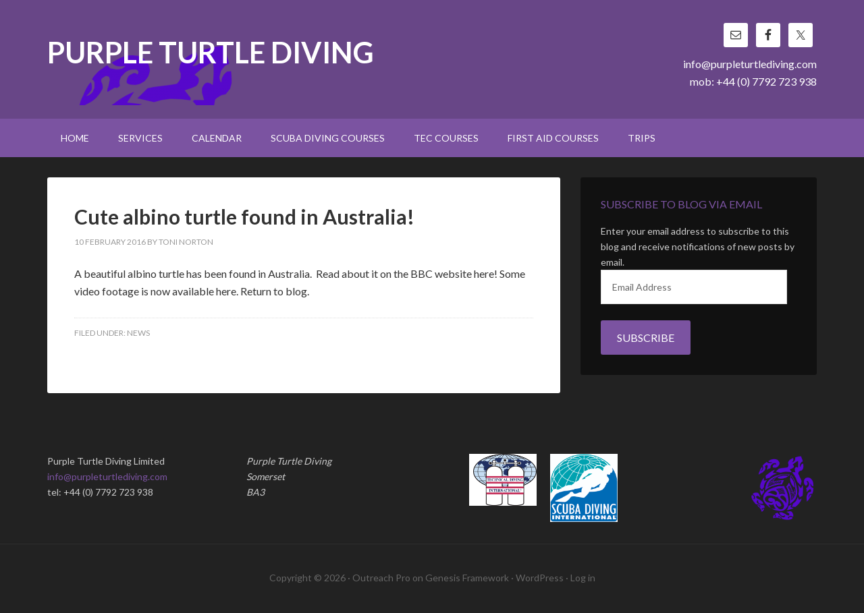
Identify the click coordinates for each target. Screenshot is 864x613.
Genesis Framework (467, 577)
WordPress (540, 577)
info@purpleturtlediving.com (750, 63)
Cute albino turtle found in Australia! (244, 216)
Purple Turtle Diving (210, 53)
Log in (582, 577)
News (138, 333)
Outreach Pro (381, 577)
